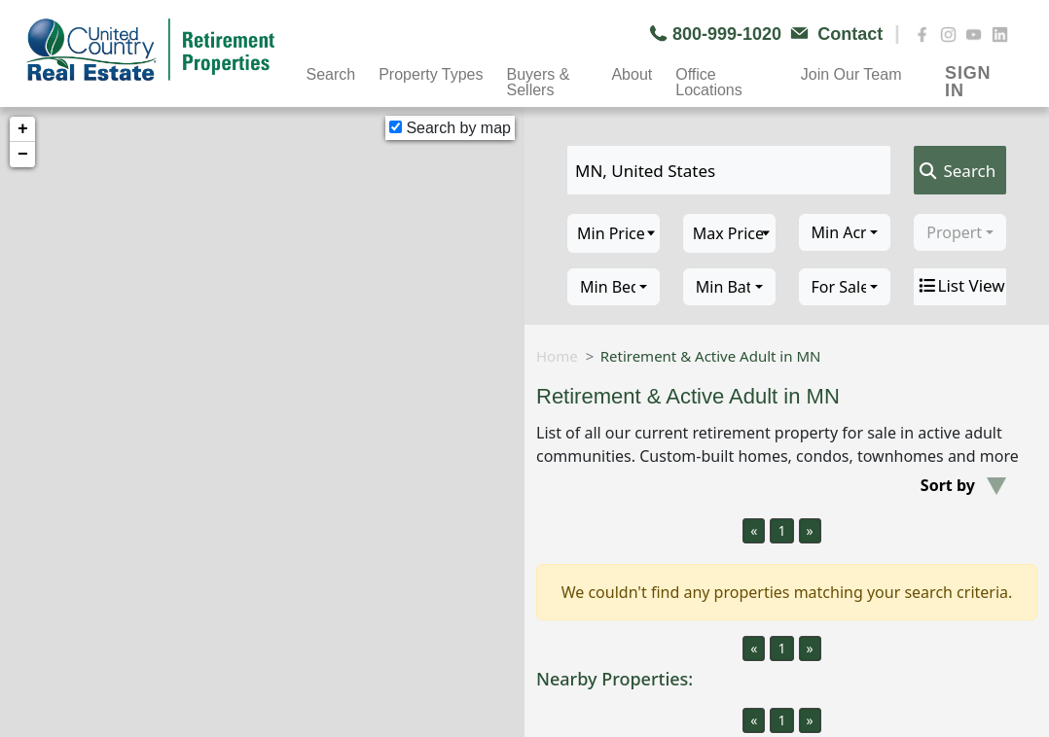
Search (330, 74)
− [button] (23, 154)
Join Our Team (851, 74)
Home (557, 356)
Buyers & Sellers (538, 77)
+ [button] (23, 129)
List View (960, 285)
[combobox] (845, 232)
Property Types (431, 74)
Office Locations (708, 77)
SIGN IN (968, 75)
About (631, 74)
